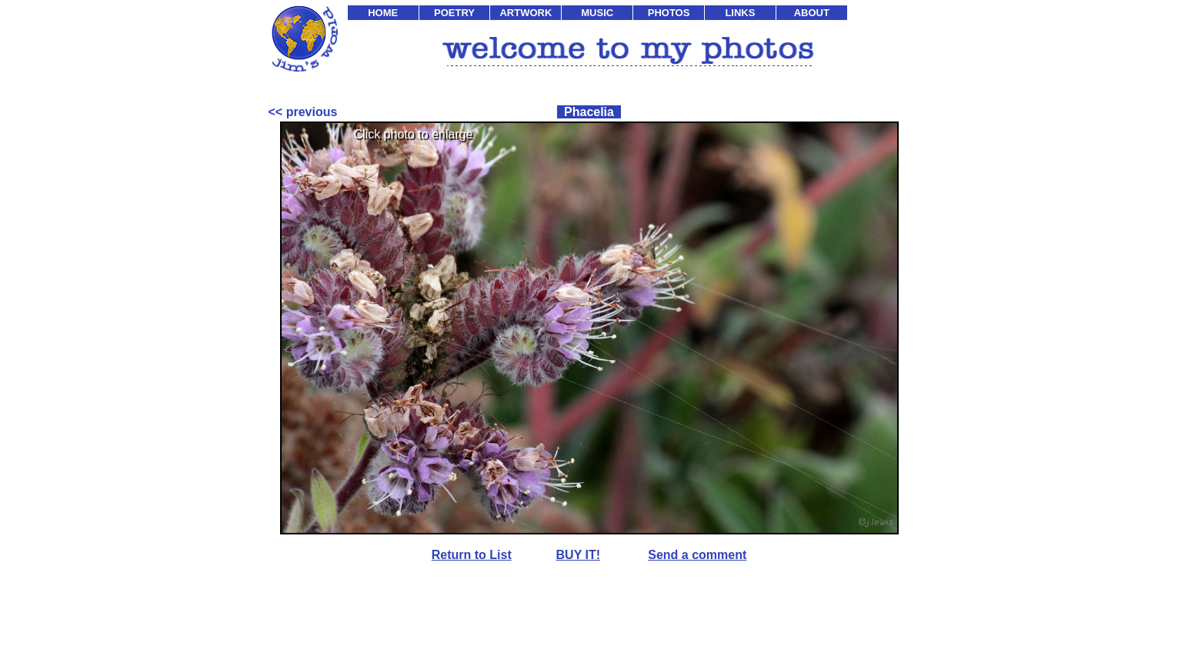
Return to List (472, 554)
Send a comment (697, 554)
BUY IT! (578, 554)
